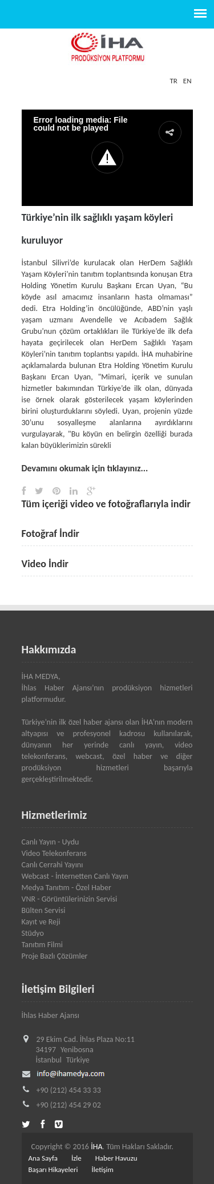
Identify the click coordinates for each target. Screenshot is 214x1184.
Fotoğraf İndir (51, 533)
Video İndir (45, 563)
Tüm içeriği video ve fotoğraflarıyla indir (106, 504)
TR (173, 80)
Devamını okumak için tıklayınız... (85, 468)
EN (187, 80)
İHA (96, 1146)
